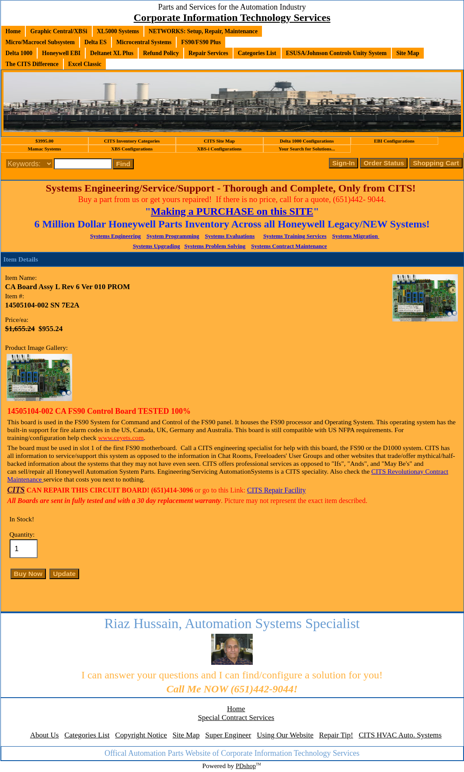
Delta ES (95, 42)
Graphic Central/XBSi (58, 31)
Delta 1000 (19, 53)
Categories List (257, 53)
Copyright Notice (141, 735)
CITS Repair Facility (276, 490)
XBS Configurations (132, 148)
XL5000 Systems (118, 31)
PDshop (246, 765)
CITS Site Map (219, 140)
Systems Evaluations (230, 236)
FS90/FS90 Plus (201, 42)
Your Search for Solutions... (307, 148)
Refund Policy (161, 53)
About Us (44, 735)
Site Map (407, 53)
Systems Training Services (295, 236)
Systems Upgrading (156, 246)
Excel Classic (84, 64)
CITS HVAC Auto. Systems (400, 735)
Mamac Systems (44, 148)
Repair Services (208, 53)
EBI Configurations (394, 140)
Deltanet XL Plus (111, 53)
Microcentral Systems (143, 42)
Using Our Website (285, 735)
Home (13, 31)
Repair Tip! (336, 735)
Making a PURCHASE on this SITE (232, 211)
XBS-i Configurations (219, 148)
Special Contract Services (236, 717)
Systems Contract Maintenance (289, 246)
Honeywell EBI (61, 53)
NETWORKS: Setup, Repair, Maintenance (203, 31)
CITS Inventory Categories (132, 140)
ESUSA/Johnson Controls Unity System (336, 53)
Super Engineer (228, 735)
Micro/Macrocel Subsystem (40, 42)
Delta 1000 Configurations (307, 140)
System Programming (173, 236)
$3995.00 (44, 140)
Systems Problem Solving (214, 246)
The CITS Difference (32, 64)
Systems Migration (356, 236)
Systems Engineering (115, 236)
